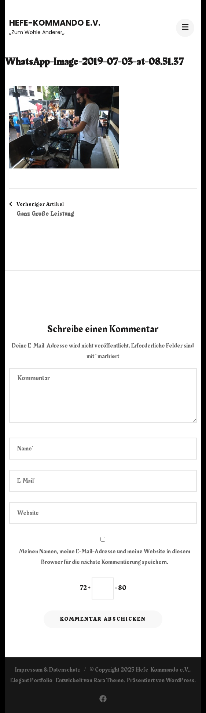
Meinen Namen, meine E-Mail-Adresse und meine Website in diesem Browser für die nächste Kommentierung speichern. (104, 557)
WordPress (180, 680)
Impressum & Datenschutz (47, 669)
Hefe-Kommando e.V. (54, 23)
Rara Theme (108, 680)
